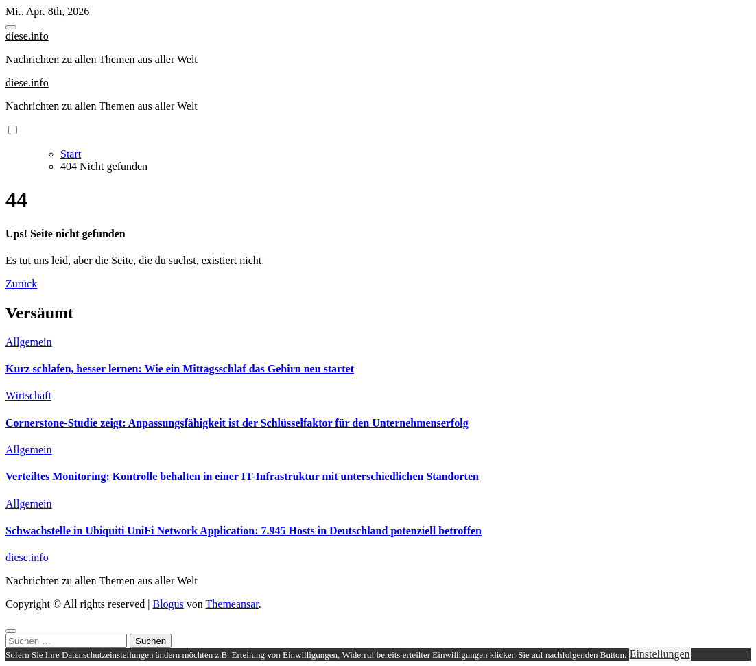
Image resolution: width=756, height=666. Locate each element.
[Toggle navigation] (10, 27)
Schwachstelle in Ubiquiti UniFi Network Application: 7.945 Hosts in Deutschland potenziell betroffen (243, 530)
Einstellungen (660, 654)
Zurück (21, 283)
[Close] (10, 631)
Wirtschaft (28, 395)
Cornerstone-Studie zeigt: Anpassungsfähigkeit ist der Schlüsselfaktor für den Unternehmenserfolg (237, 423)
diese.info (27, 36)
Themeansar (232, 604)
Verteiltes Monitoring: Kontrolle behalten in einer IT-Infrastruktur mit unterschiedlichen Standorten (242, 476)
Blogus (167, 604)
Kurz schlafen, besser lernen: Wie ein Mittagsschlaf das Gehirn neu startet (179, 368)
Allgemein (28, 342)
